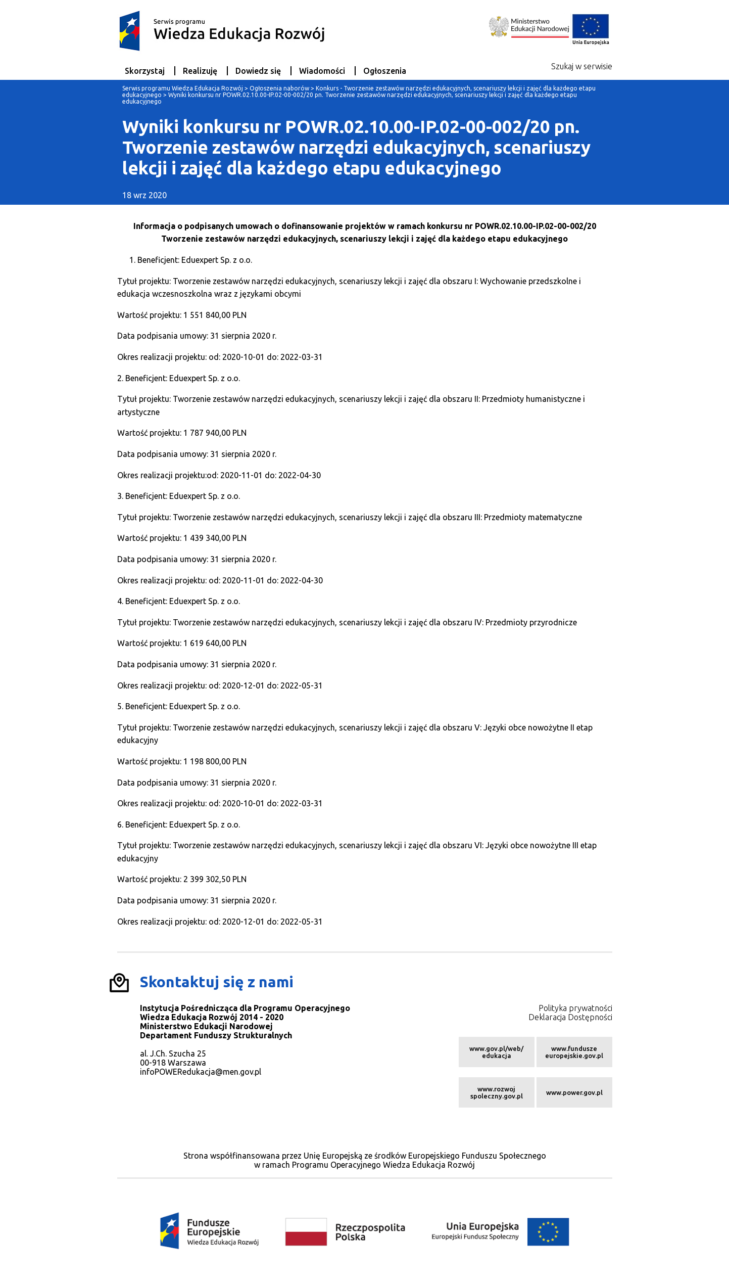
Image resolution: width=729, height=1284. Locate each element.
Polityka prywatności (575, 1008)
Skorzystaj (145, 70)
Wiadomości (322, 70)
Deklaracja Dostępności (570, 1017)
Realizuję (200, 70)
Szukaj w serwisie (581, 66)
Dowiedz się (258, 70)
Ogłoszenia (384, 70)
